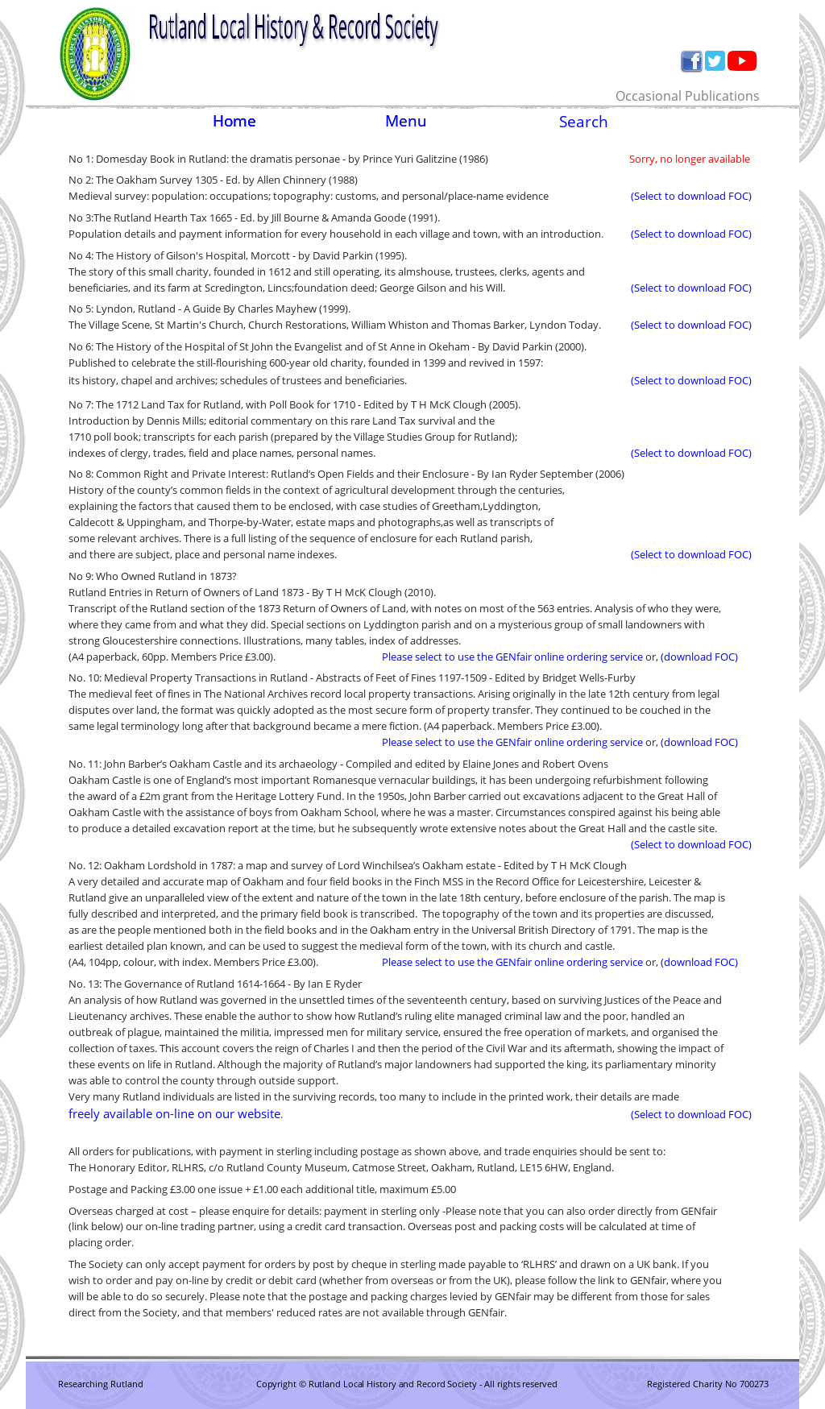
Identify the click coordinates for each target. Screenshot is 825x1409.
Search (583, 121)
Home (234, 120)
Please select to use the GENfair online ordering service (512, 656)
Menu (406, 120)
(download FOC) (699, 656)
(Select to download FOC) (691, 196)
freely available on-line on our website (174, 1113)
